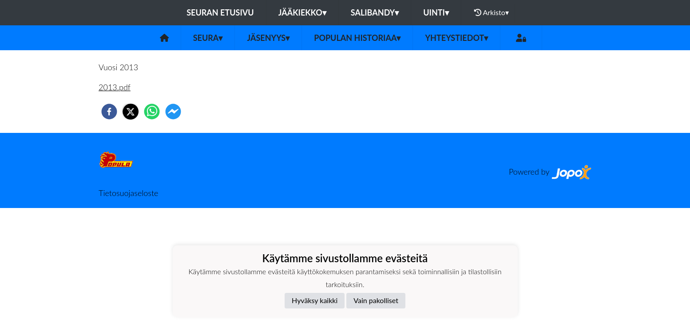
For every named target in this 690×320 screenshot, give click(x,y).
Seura (208, 38)
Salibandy (375, 12)
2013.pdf (115, 87)
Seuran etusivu (220, 12)
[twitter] (131, 112)
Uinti (436, 12)
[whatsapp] (152, 112)
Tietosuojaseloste (128, 193)
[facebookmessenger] (173, 112)
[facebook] (109, 112)
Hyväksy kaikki (314, 300)
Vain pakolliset (375, 300)
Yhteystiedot (456, 38)
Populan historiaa (357, 38)
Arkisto (491, 12)
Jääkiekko (302, 12)
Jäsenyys (268, 38)
